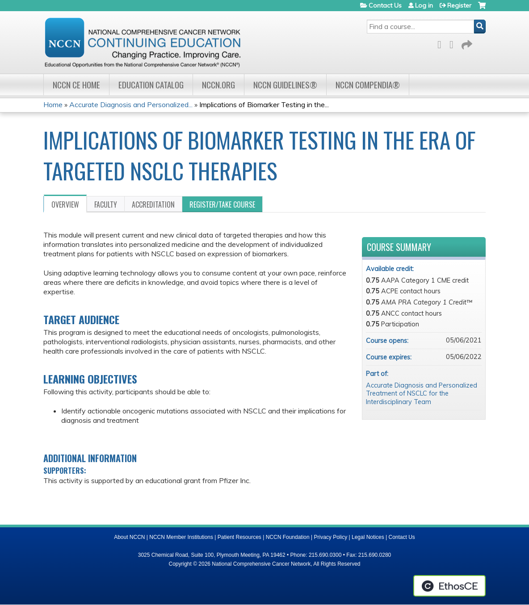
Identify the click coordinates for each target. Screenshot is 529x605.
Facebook (441, 43)
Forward (466, 43)
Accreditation (153, 204)
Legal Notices (368, 537)
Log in (424, 5)
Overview (65, 204)
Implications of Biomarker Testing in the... (264, 104)
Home (53, 104)
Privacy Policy (331, 537)
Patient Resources (239, 537)
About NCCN (129, 537)
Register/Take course (222, 204)
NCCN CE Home (76, 84)
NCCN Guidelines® (285, 84)
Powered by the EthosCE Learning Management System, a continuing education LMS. (449, 586)
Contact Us (385, 5)
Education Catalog (151, 84)
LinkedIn (453, 43)
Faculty (105, 204)
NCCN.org (218, 84)
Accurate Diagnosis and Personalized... (131, 104)
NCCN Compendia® (368, 84)
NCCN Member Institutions (181, 537)
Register (459, 5)
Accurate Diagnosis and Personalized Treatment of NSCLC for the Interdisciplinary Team (421, 393)
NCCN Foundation (288, 537)
